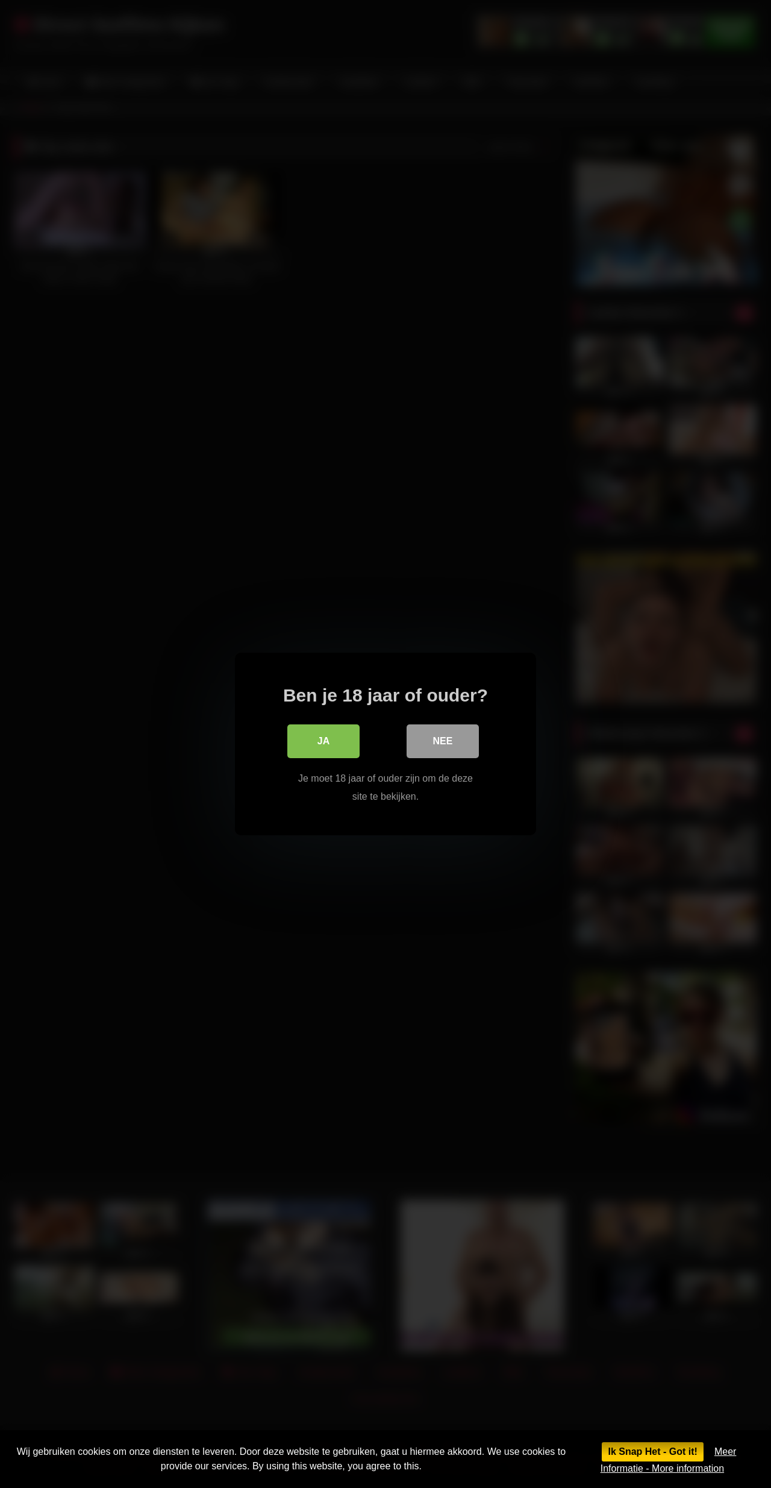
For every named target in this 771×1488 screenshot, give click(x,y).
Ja (323, 741)
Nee (443, 741)
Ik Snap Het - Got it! (652, 1451)
